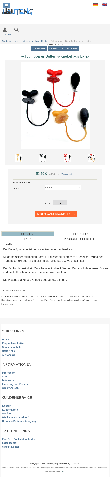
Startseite (7, 41)
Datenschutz (9, 380)
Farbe (17, 188)
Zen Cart (74, 464)
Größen (6, 413)
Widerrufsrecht (10, 388)
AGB (5, 376)
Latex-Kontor (9, 443)
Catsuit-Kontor (10, 446)
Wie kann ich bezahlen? (16, 417)
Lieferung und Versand (15, 384)
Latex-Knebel (41, 41)
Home (5, 339)
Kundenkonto (10, 409)
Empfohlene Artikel (13, 343)
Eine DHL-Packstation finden (18, 439)
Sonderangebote (11, 347)
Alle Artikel (8, 354)
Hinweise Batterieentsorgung (19, 421)
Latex (16, 41)
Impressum (8, 372)
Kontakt (6, 406)
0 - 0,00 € (7, 34)
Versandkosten (67, 174)
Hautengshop (53, 464)
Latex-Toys (27, 41)
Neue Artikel (9, 351)
